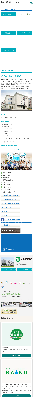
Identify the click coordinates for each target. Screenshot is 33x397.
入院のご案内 (6, 151)
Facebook (7, 359)
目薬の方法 (6, 143)
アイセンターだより (8, 24)
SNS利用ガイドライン (28, 376)
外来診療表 (6, 139)
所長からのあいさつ (8, 14)
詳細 (28, 252)
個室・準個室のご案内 (9, 153)
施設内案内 (8, 19)
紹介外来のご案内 (8, 141)
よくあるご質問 (19, 376)
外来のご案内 (6, 136)
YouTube (6, 356)
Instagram (20, 356)
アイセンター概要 (25, 14)
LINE (31, 356)
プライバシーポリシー (13, 378)
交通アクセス (8, 230)
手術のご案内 (6, 145)
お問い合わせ (24, 230)
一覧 (28, 354)
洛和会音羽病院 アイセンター (10, 2)
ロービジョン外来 (25, 19)
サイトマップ (21, 378)
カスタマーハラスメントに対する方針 (8, 376)
